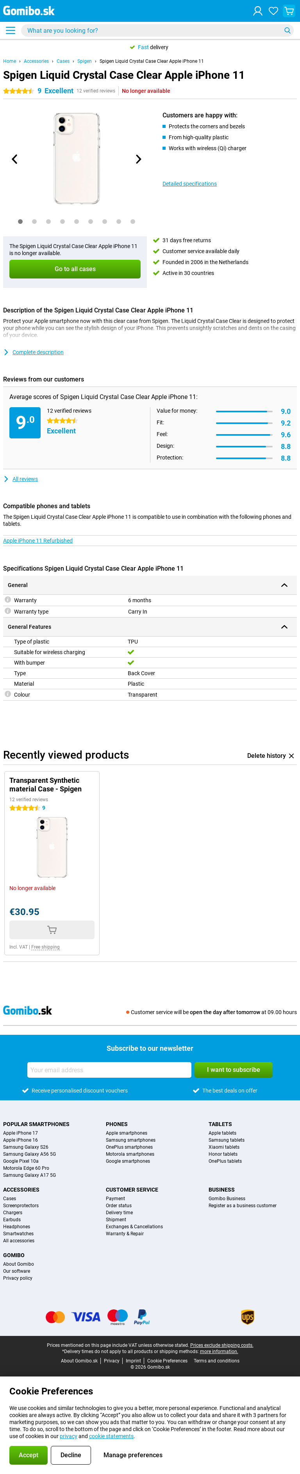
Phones (117, 1124)
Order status (119, 1205)
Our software (16, 1271)
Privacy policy (17, 1278)
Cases (63, 61)
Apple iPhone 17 (20, 1133)
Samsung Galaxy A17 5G (29, 1175)
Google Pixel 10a (21, 1161)
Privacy (112, 1361)
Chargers (12, 1212)
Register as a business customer (243, 1205)
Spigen (84, 61)
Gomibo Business (227, 1198)
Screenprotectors (21, 1205)
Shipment (116, 1219)
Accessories (36, 61)
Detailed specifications (189, 184)
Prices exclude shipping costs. (222, 1345)
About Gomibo (18, 1264)
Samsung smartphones (130, 1140)
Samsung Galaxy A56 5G (29, 1154)
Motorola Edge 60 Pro (26, 1168)
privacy (68, 1436)
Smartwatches (18, 1233)
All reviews (20, 479)
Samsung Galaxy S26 (25, 1147)
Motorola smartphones (130, 1154)
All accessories (18, 1240)
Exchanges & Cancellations (134, 1226)
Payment (115, 1198)
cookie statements (111, 1436)
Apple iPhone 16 (20, 1140)
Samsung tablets (227, 1140)
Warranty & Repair (125, 1233)
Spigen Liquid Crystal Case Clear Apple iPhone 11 (152, 61)
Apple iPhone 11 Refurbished (38, 540)
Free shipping (45, 947)
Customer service (132, 1190)
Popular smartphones (36, 1124)
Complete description (33, 352)
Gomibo (14, 1255)
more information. (219, 1351)
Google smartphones (128, 1161)
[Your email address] (109, 1070)
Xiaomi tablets (224, 1147)
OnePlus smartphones (129, 1147)
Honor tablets (223, 1154)
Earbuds (12, 1219)
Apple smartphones (126, 1133)
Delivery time (119, 1212)
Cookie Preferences (167, 1361)
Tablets (220, 1124)
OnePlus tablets (225, 1161)
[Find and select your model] (157, 30)
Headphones (16, 1226)
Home (9, 61)
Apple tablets (222, 1133)
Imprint (133, 1361)
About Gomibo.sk (79, 1361)
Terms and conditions (216, 1361)
